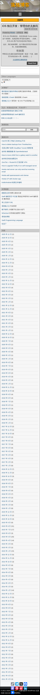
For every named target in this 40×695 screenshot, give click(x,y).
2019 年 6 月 (6, 369)
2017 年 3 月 (6, 458)
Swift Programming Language (12, 220)
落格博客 (20, 5)
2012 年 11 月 (7, 640)
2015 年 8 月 (6, 526)
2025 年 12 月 (7, 234)
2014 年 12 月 (7, 554)
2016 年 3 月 (6, 501)
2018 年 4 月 (6, 412)
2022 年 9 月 (6, 287)
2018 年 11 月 (7, 387)
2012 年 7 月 (6, 651)
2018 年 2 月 (6, 419)
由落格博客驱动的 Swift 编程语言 (13, 114)
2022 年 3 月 (6, 295)
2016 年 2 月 (6, 505)
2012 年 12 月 (7, 636)
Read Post (32, 63)
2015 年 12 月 (7, 512)
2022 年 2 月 (6, 298)
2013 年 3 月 (6, 626)
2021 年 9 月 (6, 312)
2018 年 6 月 (6, 405)
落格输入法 (6, 206)
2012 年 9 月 (6, 643)
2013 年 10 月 (7, 601)
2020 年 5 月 (6, 348)
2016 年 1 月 (6, 508)
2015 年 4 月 (6, 540)
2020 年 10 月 (7, 337)
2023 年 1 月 (6, 277)
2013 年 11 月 (7, 597)
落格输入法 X (6, 101)
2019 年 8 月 (6, 362)
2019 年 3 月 (6, 380)
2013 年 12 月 (7, 594)
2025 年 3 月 (6, 248)
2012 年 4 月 (6, 658)
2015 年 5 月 (6, 537)
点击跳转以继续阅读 (20, 60)
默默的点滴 (6, 193)
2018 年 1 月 (6, 423)
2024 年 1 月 (6, 270)
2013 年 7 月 (6, 611)
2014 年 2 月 (6, 586)
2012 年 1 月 (6, 668)
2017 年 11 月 (7, 430)
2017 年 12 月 (7, 426)
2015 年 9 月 (6, 522)
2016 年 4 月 (6, 498)
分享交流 (20, 32)
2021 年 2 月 (6, 327)
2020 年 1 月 (6, 359)
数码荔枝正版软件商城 (10, 91)
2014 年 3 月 (6, 583)
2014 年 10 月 (7, 562)
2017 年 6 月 (6, 448)
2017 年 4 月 (6, 455)
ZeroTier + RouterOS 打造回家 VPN (14, 162)
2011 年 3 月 (6, 679)
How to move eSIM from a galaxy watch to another (20, 155)
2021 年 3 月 (6, 323)
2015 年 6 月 (6, 533)
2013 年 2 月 (6, 629)
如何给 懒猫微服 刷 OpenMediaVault (15, 151)
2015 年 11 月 (7, 515)
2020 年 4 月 (6, 352)
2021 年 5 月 (6, 316)
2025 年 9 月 (6, 241)
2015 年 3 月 (6, 544)
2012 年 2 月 (6, 665)
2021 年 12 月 (7, 305)
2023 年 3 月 (6, 273)
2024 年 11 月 (7, 263)
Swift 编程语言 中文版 (9, 196)
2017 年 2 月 (6, 462)
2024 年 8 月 (6, 266)
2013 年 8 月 (6, 608)
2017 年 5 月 (6, 451)
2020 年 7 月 (6, 341)
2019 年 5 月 (6, 373)
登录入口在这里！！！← (10, 118)
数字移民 (5, 209)
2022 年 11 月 (7, 280)
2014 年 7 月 (6, 569)
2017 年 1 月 (6, 465)
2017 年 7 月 (6, 444)
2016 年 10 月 (7, 476)
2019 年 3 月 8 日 (31, 29)
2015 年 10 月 (7, 519)
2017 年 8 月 (6, 441)
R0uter (12, 32)
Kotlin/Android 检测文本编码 (12, 182)
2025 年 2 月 (6, 252)
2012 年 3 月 (6, 661)
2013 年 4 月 (6, 622)
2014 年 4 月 (6, 579)
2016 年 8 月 (6, 483)
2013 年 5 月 (6, 619)
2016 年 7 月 (6, 487)
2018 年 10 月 (7, 391)
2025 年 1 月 (6, 255)
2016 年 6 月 (6, 490)
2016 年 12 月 (7, 469)
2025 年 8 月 (6, 245)
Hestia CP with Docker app (11, 179)
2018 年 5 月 (6, 408)
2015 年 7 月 (6, 530)
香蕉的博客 (6, 216)
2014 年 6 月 (6, 572)
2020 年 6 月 (6, 344)
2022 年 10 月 (7, 284)
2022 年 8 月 (6, 291)
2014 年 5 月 (6, 576)
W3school (5, 213)
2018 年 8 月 (6, 398)
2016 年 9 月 (6, 480)
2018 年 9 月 (6, 394)
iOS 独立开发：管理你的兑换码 (20, 25)
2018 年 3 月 (6, 416)
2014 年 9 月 (6, 565)
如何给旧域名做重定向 (10, 158)
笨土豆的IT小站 (7, 202)
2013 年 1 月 (6, 633)
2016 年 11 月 (7, 473)
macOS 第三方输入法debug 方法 (13, 141)
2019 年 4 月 (6, 377)
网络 (26, 32)
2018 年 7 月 (6, 401)
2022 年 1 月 (6, 302)
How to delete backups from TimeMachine (16, 144)
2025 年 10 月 (7, 238)
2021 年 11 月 (7, 309)
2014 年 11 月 (7, 558)
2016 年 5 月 (6, 494)
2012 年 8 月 (6, 647)
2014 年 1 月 (6, 590)
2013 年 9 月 (6, 604)
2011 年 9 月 (6, 672)
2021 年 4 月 (6, 320)
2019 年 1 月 (6, 384)
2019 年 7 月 (6, 366)
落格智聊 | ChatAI (8, 97)
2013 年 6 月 (6, 615)
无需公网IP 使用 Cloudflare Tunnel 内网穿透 (17, 148)
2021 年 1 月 (6, 330)
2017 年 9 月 (6, 437)
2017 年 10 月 (7, 433)
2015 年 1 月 (6, 551)
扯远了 (4, 224)
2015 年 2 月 (6, 547)
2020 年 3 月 (6, 355)
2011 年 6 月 (6, 676)
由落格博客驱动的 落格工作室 (12, 111)
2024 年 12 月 (7, 259)
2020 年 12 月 (7, 334)
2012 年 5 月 (6, 654)
